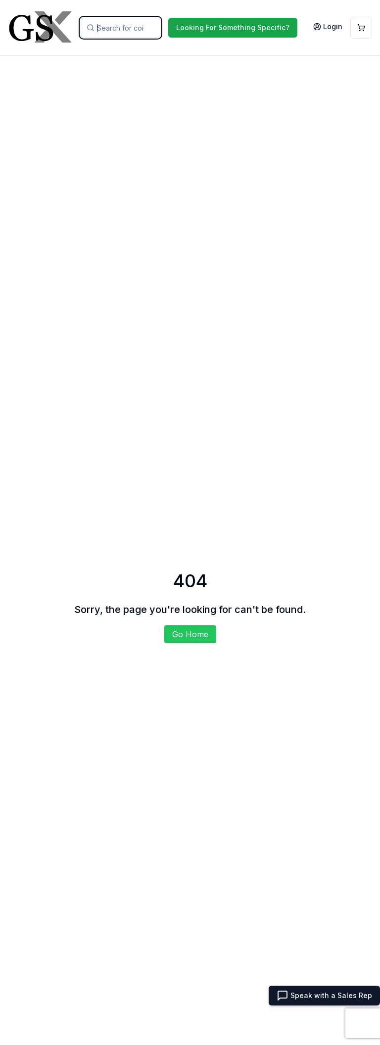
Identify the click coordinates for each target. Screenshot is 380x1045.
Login (327, 26)
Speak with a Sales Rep (324, 995)
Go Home (190, 634)
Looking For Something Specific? (232, 27)
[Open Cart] (361, 28)
